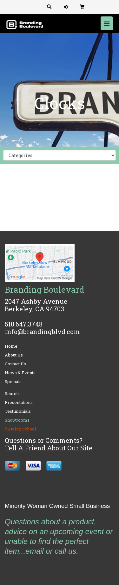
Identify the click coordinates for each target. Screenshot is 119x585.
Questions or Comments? (44, 440)
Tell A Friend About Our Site (48, 448)
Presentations (19, 402)
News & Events (20, 372)
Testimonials (18, 411)
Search (12, 393)
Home (11, 346)
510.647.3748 (24, 324)
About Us (14, 355)
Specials (13, 381)
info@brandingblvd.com (42, 331)
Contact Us (15, 364)
